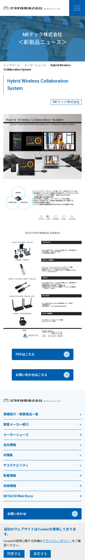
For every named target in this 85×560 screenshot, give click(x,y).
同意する (14, 554)
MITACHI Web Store (18, 496)
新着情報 (9, 475)
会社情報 (42, 445)
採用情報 (9, 486)
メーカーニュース (35, 65)
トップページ (11, 65)
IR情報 (42, 455)
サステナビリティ (42, 465)
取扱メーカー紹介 (42, 424)
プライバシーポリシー (57, 541)
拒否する (40, 554)
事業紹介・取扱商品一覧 (42, 414)
